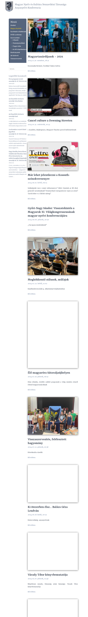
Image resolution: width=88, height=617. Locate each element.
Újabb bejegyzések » (71, 601)
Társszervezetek (16, 59)
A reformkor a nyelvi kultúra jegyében (18, 131)
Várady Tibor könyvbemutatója (48, 517)
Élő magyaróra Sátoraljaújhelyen (49, 334)
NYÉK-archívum (15, 35)
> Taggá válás (16, 46)
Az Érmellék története (16, 99)
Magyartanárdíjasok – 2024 (45, 56)
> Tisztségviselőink (18, 43)
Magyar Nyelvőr (15, 28)
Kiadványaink (15, 52)
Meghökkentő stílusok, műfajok (48, 276)
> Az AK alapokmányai (19, 49)
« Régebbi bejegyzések (35, 601)
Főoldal (13, 25)
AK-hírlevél (14, 55)
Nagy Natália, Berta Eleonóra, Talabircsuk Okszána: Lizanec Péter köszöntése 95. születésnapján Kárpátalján (19, 155)
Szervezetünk (15, 38)
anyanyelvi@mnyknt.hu (29, 615)
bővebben (31, 71)
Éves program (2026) (16, 79)
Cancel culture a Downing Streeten (50, 120)
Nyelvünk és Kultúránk (18, 31)
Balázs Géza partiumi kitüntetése (49, 577)
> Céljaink (15, 40)
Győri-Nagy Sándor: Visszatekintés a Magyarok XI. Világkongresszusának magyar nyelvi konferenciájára (51, 215)
